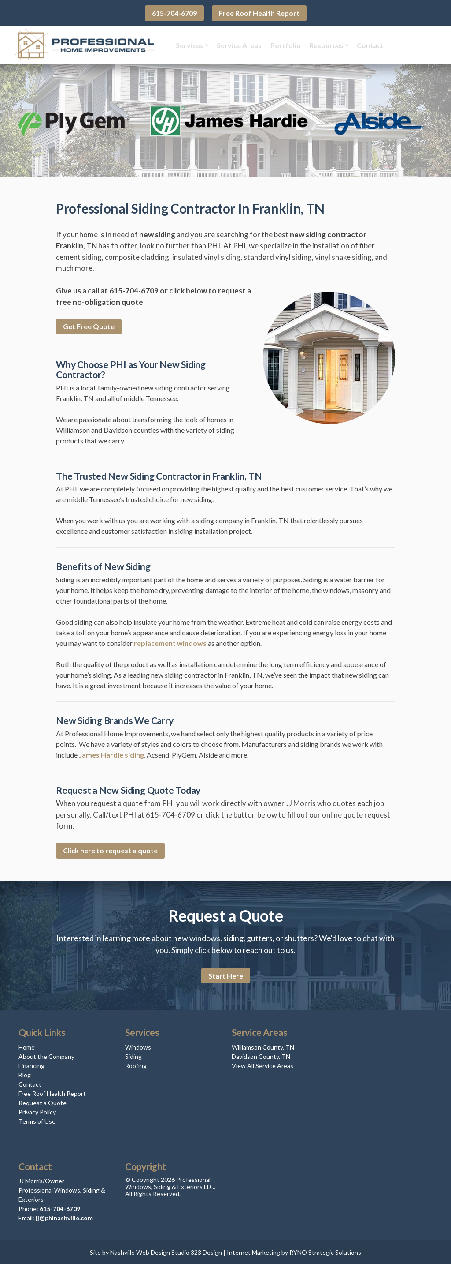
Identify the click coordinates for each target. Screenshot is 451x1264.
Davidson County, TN (261, 1055)
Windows (138, 1046)
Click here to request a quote (110, 849)
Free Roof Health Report (259, 13)
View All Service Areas (262, 1064)
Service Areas (235, 44)
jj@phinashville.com (64, 1216)
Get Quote (412, 44)
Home (26, 1046)
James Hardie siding (111, 754)
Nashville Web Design (140, 1251)
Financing (31, 1064)
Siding (133, 1055)
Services (186, 44)
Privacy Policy (37, 1110)
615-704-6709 (174, 13)
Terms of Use (36, 1120)
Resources (322, 44)
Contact (366, 44)
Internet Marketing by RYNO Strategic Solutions (294, 1251)
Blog (24, 1073)
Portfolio (281, 44)
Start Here (225, 974)
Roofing (136, 1064)
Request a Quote (42, 1101)
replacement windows (170, 642)
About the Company (46, 1055)
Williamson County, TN (263, 1046)
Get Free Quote (89, 325)
